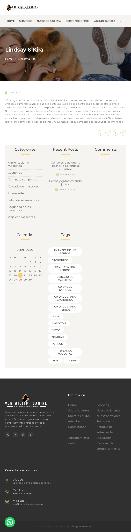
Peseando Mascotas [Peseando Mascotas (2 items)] (65, 352)
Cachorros (15, 172)
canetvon (14, 92)
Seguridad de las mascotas (19, 208)
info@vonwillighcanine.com (28, 504)
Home (9, 59)
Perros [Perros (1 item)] (57, 343)
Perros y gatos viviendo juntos (65, 182)
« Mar (11, 283)
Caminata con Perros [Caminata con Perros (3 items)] (65, 268)
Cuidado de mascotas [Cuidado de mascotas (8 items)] (65, 278)
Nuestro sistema (108, 410)
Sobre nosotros (79, 410)
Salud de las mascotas (23, 200)
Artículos (74, 421)
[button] (10, 522)
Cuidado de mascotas (23, 186)
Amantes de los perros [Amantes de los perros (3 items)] (65, 252)
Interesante (16, 193)
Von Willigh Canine (48, 526)
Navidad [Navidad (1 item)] (58, 337)
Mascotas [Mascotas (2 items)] (59, 323)
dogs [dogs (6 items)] (55, 316)
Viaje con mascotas (21, 217)
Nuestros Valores (108, 416)
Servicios (103, 405)
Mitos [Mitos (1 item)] (56, 330)
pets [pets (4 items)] (55, 360)
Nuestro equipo (79, 416)
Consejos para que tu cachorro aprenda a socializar (65, 166)
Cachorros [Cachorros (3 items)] (60, 260)
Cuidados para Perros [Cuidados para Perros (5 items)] (65, 308)
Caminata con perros (22, 179)
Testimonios (105, 421)
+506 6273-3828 (22, 493)
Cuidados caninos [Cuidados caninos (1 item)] (65, 288)
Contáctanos (77, 427)
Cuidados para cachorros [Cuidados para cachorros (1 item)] (65, 298)
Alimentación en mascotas (19, 164)
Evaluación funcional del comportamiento (109, 443)
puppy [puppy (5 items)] (71, 360)
